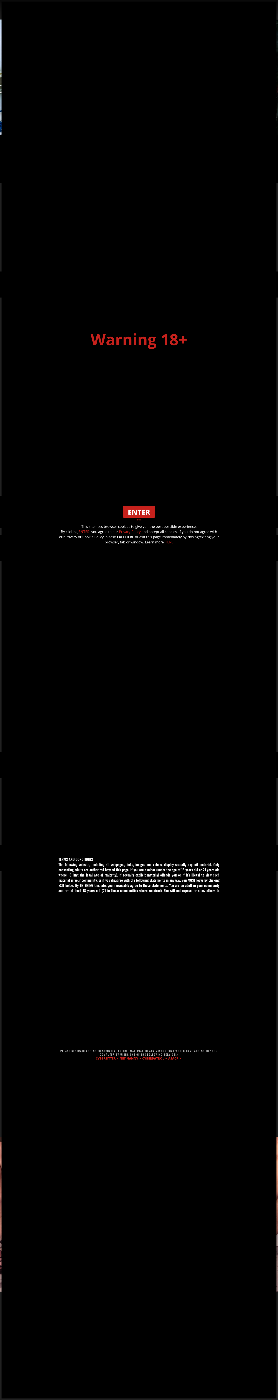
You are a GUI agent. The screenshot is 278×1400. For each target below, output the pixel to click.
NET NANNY (129, 1058)
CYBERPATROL (153, 1058)
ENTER (83, 531)
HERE (169, 542)
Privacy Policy (130, 531)
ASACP (173, 1058)
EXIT (139, 519)
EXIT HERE (125, 537)
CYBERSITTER (106, 1058)
